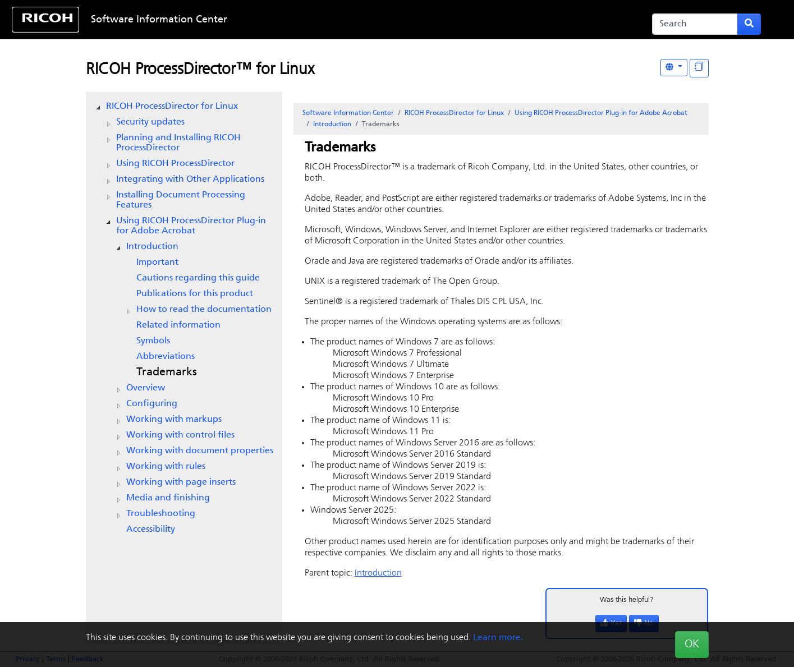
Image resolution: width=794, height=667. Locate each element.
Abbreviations (165, 356)
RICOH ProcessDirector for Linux (172, 106)
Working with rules (165, 466)
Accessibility (150, 529)
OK (692, 644)
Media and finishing (168, 498)
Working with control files (180, 435)
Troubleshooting (160, 513)
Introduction (152, 246)
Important (157, 262)
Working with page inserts (181, 482)
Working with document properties (199, 451)
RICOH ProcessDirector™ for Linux (200, 70)
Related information (178, 325)
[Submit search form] (749, 24)
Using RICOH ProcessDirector (175, 163)
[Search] (695, 24)
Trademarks (166, 372)
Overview (145, 388)
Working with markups (174, 419)
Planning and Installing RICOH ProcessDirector (178, 143)
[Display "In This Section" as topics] (699, 68)
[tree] (184, 318)
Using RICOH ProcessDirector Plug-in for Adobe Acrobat (191, 226)
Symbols (153, 341)
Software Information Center (159, 20)
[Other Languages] (673, 67)
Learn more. (498, 637)
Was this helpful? (627, 600)
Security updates (150, 122)
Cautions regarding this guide (198, 278)
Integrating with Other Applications (190, 179)
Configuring (151, 403)
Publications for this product (194, 293)
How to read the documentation (204, 309)
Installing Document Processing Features (180, 200)
